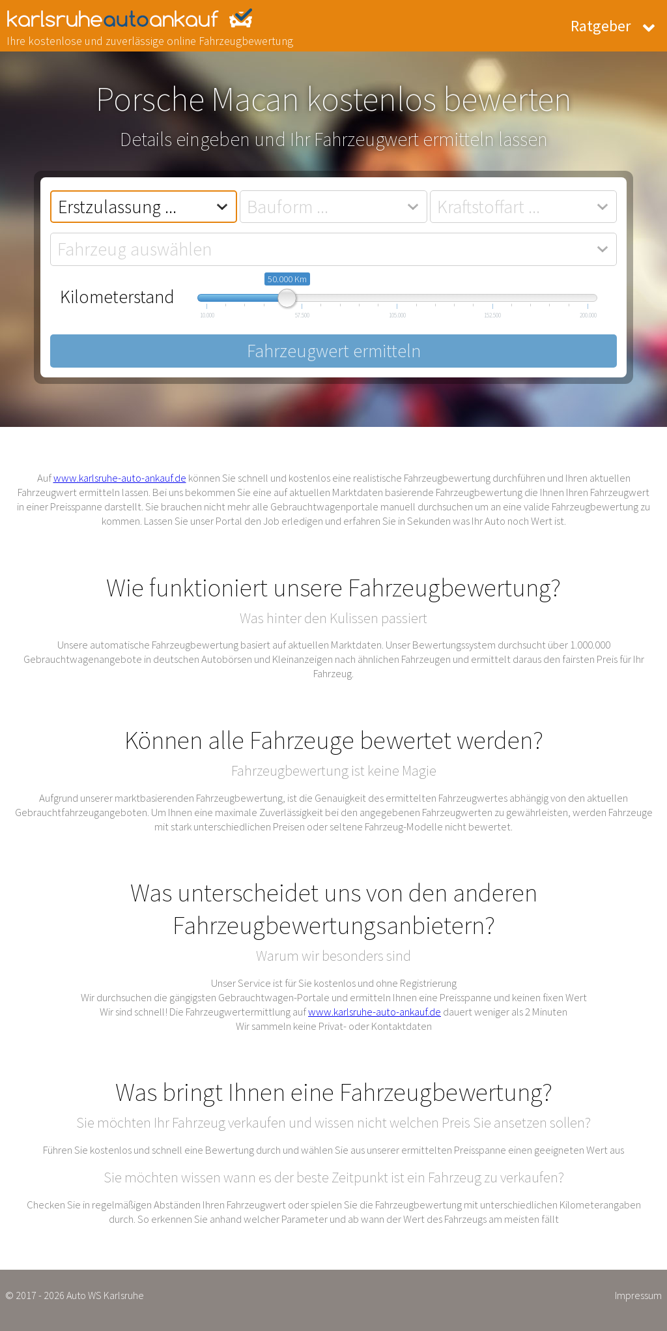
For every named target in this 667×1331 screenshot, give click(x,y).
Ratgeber (601, 26)
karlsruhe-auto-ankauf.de (143, 18)
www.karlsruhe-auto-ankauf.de (119, 478)
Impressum (638, 1295)
